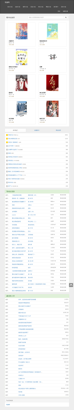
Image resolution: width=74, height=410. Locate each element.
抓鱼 (29, 208)
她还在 (20, 368)
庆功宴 (30, 281)
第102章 (30, 277)
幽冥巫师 (14, 284)
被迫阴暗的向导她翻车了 (19, 201)
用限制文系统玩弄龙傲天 (15, 164)
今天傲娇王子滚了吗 (17, 287)
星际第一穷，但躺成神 (18, 198)
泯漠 (13, 205)
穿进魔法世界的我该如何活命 (20, 231)
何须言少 (20, 375)
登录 (59, 11)
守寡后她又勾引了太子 (24, 316)
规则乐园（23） (32, 195)
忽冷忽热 (30, 241)
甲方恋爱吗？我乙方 (24, 362)
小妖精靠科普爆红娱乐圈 (19, 271)
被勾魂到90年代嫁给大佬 (19, 277)
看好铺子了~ (31, 254)
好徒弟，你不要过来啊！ (25, 359)
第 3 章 (30, 274)
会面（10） (31, 211)
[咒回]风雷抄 (21, 349)
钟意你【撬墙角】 (13, 142)
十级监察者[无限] (17, 195)
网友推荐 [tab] (58, 130)
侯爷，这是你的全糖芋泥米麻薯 (21, 248)
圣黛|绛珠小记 (22, 319)
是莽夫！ (30, 271)
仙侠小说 (17, 6)
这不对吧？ (11, 146)
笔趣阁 (7, 2)
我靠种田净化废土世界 (18, 208)
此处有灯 (20, 365)
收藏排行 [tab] (36, 130)
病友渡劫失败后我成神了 (25, 322)
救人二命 (30, 248)
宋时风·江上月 (22, 335)
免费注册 (65, 11)
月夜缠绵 (20, 309)
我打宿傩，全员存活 (24, 352)
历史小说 (33, 6)
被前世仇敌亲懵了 (23, 332)
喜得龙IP (20, 355)
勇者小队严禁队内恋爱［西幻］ (21, 234)
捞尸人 (10, 186)
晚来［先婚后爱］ (23, 339)
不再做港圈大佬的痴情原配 (26, 329)
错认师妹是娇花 (16, 221)
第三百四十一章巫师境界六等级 (37, 284)
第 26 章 (30, 257)
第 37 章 (30, 228)
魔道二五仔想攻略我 (14, 171)
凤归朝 (20, 392)
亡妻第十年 (21, 378)
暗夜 (9, 153)
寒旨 (29, 218)
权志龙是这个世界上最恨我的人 (27, 388)
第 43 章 (30, 251)
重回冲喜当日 (22, 312)
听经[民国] (15, 267)
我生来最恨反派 (12, 138)
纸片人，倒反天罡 (17, 244)
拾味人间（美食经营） (18, 254)
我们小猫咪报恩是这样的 (19, 290)
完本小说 (63, 6)
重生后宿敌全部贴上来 (18, 218)
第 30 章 (30, 198)
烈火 (29, 231)
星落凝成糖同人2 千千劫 (15, 175)
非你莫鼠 (14, 224)
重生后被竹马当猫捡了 (18, 274)
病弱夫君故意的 (16, 257)
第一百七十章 (32, 215)
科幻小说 (40, 6)
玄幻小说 (9, 6)
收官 (29, 267)
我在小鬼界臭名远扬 (14, 178)
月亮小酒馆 (21, 395)
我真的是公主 (16, 241)
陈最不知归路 (22, 342)
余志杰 (30, 287)
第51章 (30, 244)
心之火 (14, 215)
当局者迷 (30, 234)
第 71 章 (30, 290)
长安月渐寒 (21, 345)
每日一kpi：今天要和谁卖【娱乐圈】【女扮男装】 (32, 382)
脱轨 (19, 385)
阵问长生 (10, 182)
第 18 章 (30, 264)
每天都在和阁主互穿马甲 (19, 251)
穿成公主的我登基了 (17, 261)
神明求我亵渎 (16, 228)
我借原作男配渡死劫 (17, 264)
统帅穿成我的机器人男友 (15, 168)
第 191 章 (30, 261)
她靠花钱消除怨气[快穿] (25, 326)
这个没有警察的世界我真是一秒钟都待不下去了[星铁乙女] (34, 372)
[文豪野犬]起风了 (13, 149)
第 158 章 (30, 201)
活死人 (30, 205)
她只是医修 (15, 238)
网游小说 (48, 6)
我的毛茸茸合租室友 (17, 281)
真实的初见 (31, 224)
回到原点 (10, 160)
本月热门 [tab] (15, 130)
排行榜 (56, 6)
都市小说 (25, 6)
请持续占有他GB (13, 157)
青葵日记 (10, 135)
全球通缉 (14, 211)
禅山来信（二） (32, 221)
